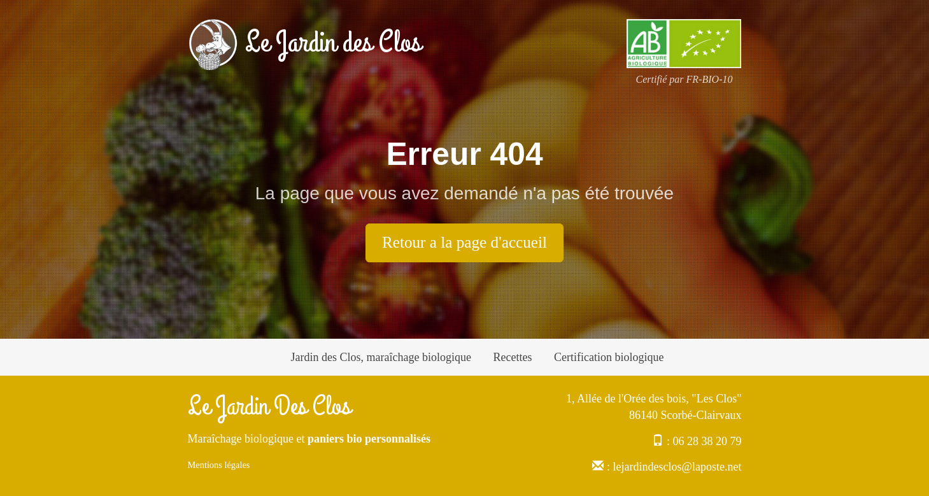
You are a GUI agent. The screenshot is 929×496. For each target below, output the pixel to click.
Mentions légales (219, 465)
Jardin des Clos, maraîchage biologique (381, 357)
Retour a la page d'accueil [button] (464, 242)
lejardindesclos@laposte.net (677, 466)
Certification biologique (608, 357)
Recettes (512, 357)
